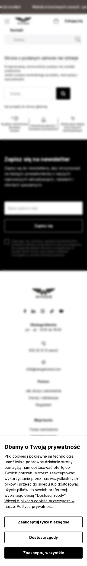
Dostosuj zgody (43, 537)
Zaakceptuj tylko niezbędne (43, 522)
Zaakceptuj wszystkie (43, 552)
